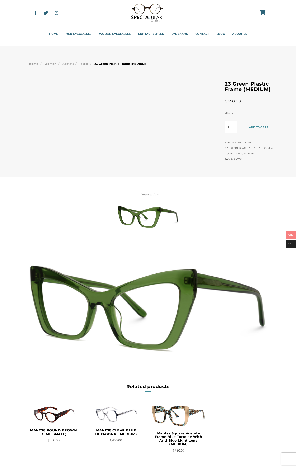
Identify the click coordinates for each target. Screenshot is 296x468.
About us (239, 33)
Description (150, 194)
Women (50, 63)
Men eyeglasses (78, 33)
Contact (202, 33)
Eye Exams (179, 33)
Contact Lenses (151, 33)
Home (53, 33)
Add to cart (258, 127)
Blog (221, 33)
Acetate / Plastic (75, 63)
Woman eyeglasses (115, 33)
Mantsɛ (236, 159)
